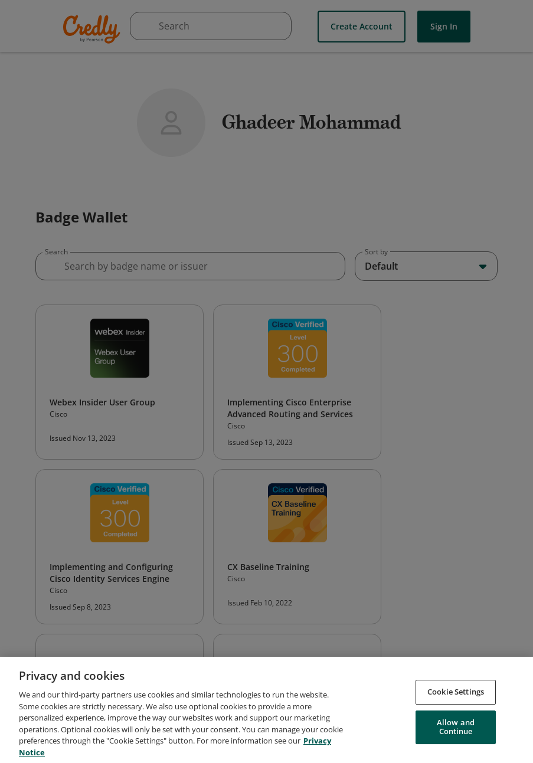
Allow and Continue (456, 732)
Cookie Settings (455, 697)
